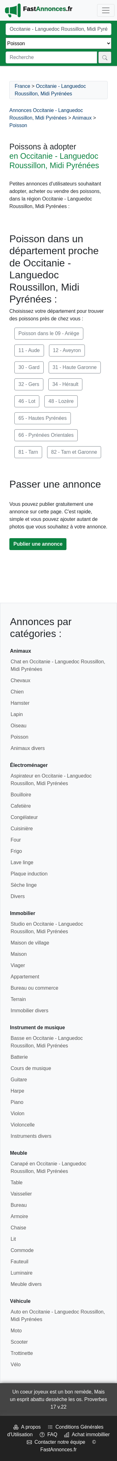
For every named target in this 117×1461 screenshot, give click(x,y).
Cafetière (21, 806)
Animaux (81, 117)
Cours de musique (31, 1068)
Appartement (25, 976)
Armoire (19, 1216)
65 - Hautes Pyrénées (42, 418)
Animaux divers (28, 748)
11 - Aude (29, 350)
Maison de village (30, 942)
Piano (17, 1102)
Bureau (19, 1205)
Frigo (16, 851)
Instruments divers (31, 1136)
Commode (22, 1250)
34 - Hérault (65, 384)
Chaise (18, 1227)
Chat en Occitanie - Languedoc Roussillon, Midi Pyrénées (58, 665)
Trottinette (22, 1353)
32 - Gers (28, 384)
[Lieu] (58, 29)
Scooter (19, 1342)
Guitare (19, 1079)
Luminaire (21, 1273)
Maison (19, 954)
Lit (13, 1239)
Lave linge (22, 862)
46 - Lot (26, 401)
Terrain (18, 999)
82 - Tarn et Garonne (74, 452)
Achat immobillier (87, 1434)
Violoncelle (23, 1124)
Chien (17, 691)
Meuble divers (26, 1284)
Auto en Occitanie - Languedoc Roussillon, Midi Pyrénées (58, 1315)
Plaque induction (29, 873)
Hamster (20, 703)
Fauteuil (19, 1261)
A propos (27, 1427)
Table (16, 1182)
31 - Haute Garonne (75, 367)
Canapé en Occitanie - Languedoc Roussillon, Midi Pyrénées (48, 1167)
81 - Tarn (28, 452)
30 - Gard (29, 367)
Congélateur (24, 817)
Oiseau (19, 725)
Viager (18, 965)
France (22, 86)
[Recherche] (51, 57)
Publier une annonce (37, 544)
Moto (16, 1330)
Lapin (17, 714)
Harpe (17, 1091)
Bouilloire (21, 794)
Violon (17, 1113)
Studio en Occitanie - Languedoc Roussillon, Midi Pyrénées (47, 927)
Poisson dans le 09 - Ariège (48, 333)
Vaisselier (21, 1193)
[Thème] (58, 43)
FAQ (48, 1434)
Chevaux (20, 680)
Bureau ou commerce (34, 988)
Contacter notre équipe (56, 1442)
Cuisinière (22, 828)
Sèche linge (24, 885)
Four (16, 840)
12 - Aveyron (67, 350)
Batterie (19, 1057)
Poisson (18, 125)
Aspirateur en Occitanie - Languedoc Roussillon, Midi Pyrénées (51, 779)
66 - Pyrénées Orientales (46, 435)
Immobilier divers (29, 1010)
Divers (18, 896)
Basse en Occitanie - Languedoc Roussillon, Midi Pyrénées (47, 1042)
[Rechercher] (104, 57)
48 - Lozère (61, 401)
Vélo (16, 1364)
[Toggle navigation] (106, 10)
